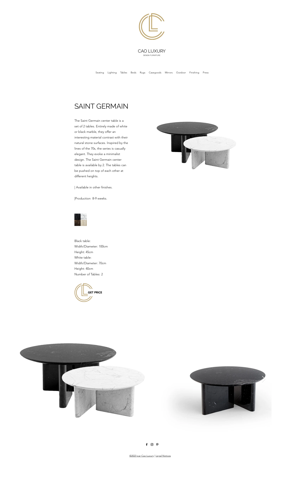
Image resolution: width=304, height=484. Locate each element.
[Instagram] (152, 444)
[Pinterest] (157, 444)
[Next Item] (264, 379)
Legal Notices (163, 455)
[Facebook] (146, 444)
